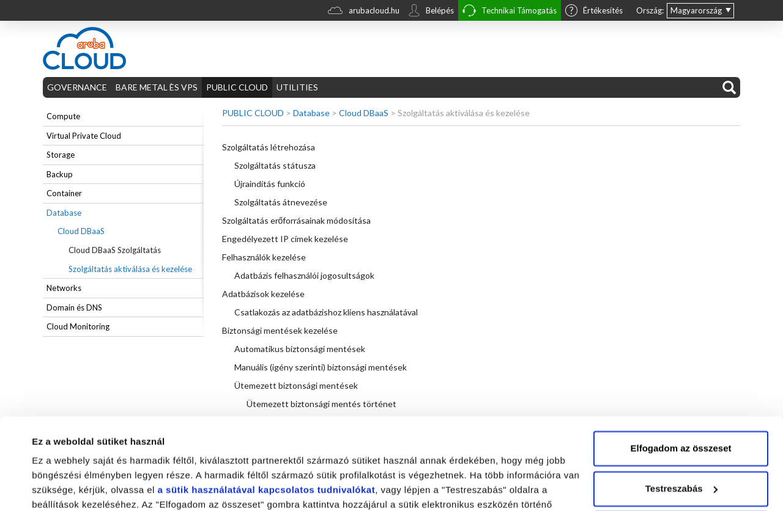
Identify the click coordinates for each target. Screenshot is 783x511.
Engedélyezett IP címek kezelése (285, 238)
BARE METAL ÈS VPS (157, 87)
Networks (63, 288)
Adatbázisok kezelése (263, 294)
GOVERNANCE (77, 87)
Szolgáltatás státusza (275, 165)
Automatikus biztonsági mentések (299, 349)
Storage (60, 155)
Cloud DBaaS (81, 231)
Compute (63, 116)
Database (63, 213)
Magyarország (696, 10)
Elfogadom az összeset (680, 382)
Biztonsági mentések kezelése (280, 330)
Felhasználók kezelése (264, 257)
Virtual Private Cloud (83, 136)
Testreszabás (681, 422)
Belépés (431, 11)
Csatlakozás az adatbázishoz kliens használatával (326, 312)
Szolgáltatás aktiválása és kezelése (130, 269)
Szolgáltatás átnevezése (280, 202)
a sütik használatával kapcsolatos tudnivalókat (267, 424)
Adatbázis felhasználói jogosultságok (304, 275)
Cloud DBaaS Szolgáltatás (115, 250)
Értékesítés (594, 11)
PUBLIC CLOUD (237, 87)
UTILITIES (297, 87)
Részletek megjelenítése (85, 487)
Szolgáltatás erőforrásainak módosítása (296, 220)
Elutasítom (681, 462)
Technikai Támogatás (509, 12)
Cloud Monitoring (77, 326)
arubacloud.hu (363, 12)
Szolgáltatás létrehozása (268, 147)
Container (64, 193)
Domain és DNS (74, 307)
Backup (59, 174)
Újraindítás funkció (269, 183)
